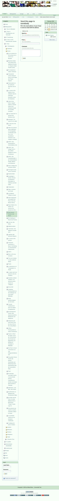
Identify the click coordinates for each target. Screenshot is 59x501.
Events (40, 13)
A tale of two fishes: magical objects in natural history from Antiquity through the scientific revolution (12, 106)
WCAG (21, 495)
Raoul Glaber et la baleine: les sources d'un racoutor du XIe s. (12, 207)
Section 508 (14, 495)
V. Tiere (22, 17)
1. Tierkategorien (30, 17)
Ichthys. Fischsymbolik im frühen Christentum (12, 330)
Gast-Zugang (51, 36)
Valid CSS (37, 495)
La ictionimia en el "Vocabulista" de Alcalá (12, 268)
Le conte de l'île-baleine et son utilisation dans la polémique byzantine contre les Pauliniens (12, 94)
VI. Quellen (8, 441)
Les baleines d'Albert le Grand (12, 194)
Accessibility (49, 1)
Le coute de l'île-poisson (12, 239)
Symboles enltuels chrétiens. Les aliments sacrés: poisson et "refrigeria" (12, 281)
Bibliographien (13, 13)
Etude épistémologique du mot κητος (12, 300)
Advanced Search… (52, 5)
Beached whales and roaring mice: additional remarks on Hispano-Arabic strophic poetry (12, 64)
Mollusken (9, 429)
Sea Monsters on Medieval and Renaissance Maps (12, 393)
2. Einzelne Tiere (10, 439)
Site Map (43, 1)
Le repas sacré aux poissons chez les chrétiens (12, 274)
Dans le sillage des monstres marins (12, 166)
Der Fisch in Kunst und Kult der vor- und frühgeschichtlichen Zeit (12, 351)
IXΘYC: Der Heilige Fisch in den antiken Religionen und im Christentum (12, 151)
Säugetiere (9, 434)
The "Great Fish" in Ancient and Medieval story (12, 115)
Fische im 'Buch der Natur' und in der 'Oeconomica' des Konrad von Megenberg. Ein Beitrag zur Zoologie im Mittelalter (12, 339)
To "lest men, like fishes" (12, 124)
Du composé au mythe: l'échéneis (12, 70)
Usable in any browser (45, 495)
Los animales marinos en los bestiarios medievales (11, 418)
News (33, 13)
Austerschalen (11, 173)
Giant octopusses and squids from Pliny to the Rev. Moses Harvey (12, 200)
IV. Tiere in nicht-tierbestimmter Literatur (11, 40)
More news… (53, 39)
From (23, 39)
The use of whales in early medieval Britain (12, 260)
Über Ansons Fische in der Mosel (11, 214)
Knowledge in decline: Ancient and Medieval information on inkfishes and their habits (12, 180)
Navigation (5, 21)
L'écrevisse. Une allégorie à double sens (12, 230)
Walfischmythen (11, 226)
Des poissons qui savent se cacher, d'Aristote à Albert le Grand (12, 411)
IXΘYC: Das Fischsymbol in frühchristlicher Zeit (12, 143)
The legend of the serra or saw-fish (12, 170)
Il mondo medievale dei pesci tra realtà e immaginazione (12, 307)
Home (4, 13)
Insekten (9, 427)
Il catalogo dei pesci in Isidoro (11, 424)
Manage (22, 13)
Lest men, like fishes (11, 223)
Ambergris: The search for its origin (12, 120)
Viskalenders (11, 187)
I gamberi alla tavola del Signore (12, 235)
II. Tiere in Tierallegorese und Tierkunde (10, 33)
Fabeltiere (9, 48)
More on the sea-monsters (12, 255)
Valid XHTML (29, 495)
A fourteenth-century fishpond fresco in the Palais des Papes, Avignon (12, 77)
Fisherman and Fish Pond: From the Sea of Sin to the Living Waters (12, 323)
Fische (37, 17)
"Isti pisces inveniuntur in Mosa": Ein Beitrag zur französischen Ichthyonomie (12, 246)
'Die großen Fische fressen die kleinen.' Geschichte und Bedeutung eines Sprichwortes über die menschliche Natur (12, 363)
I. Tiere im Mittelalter (10, 29)
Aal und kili (10, 287)
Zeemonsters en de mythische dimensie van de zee (12, 86)
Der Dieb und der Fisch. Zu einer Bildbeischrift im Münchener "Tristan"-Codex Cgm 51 (12, 401)
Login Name (6, 465)
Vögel (8, 436)
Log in (54, 15)
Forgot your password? (9, 478)
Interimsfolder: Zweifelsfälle (9, 445)
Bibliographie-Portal (26, 9)
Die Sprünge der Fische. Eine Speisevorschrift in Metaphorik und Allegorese (12, 315)
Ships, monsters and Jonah (12, 190)
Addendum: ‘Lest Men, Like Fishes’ (12, 388)
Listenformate (9, 448)
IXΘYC (9, 251)
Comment (24, 46)
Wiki (28, 13)
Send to (24, 33)
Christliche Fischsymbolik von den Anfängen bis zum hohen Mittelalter (12, 293)
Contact (54, 1)
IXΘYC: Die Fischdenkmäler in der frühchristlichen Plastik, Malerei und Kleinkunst (12, 160)
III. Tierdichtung (9, 37)
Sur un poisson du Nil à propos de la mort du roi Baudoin (12, 56)
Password (5, 469)
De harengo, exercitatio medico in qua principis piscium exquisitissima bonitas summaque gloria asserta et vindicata (12, 379)
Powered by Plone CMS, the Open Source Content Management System (29, 492)
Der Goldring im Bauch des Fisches (12, 219)
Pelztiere (9, 432)
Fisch (9, 371)
